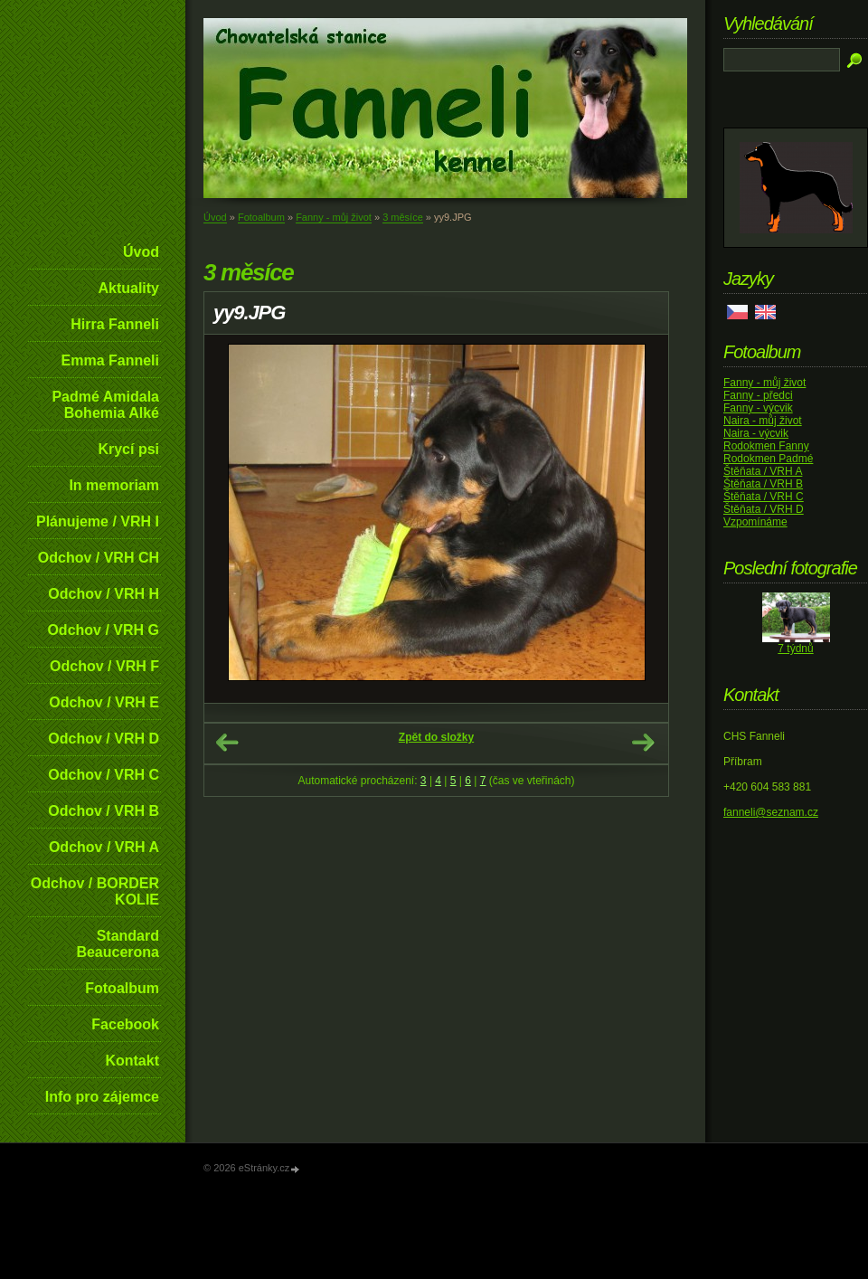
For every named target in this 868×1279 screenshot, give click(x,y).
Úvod (141, 252)
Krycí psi (128, 449)
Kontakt (132, 1060)
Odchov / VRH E (104, 702)
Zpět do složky (436, 737)
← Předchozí (227, 742)
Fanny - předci (758, 395)
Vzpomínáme (755, 522)
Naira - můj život (762, 420)
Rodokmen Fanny (766, 446)
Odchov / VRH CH (98, 557)
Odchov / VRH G (103, 630)
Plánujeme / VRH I (97, 521)
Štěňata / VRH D (763, 509)
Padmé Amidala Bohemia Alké (105, 405)
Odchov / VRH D (103, 738)
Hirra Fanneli (115, 324)
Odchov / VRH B (103, 811)
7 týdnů (795, 648)
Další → (642, 742)
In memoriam (114, 485)
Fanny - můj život (334, 217)
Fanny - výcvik (758, 408)
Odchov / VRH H (103, 594)
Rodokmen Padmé (768, 458)
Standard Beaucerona (117, 944)
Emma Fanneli (110, 360)
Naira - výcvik (755, 433)
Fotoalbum (122, 988)
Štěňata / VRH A (762, 471)
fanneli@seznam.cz (770, 812)
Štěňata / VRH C (763, 496)
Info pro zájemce (102, 1096)
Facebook (125, 1024)
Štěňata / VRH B (763, 484)
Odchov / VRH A (104, 847)
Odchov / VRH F (104, 666)
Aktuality (128, 288)
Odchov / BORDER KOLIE (95, 891)
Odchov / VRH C (103, 774)
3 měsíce (402, 217)
